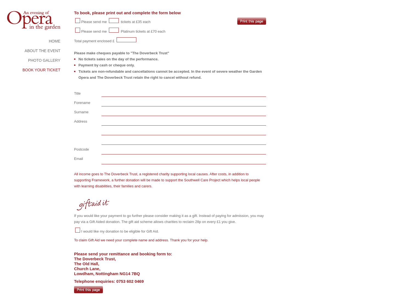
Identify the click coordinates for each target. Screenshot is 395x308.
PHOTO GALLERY (44, 60)
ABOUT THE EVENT (42, 51)
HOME (54, 41)
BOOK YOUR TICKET (41, 70)
